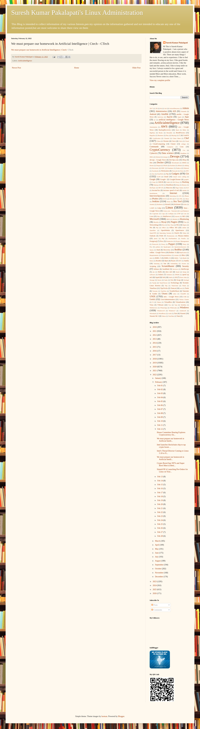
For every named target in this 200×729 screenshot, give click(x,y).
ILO (187, 188)
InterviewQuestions (157, 196)
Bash (177, 130)
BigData (152, 133)
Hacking (185, 182)
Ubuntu (164, 294)
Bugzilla (152, 135)
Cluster (173, 144)
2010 (155, 327)
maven (177, 216)
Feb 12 (160, 429)
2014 (155, 343)
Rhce (183, 255)
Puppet (171, 244)
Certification (157, 138)
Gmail (166, 177)
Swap (178, 280)
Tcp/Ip (154, 283)
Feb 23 (160, 516)
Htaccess (169, 188)
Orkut (184, 233)
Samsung (156, 263)
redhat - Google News (157, 252)
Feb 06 (160, 405)
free (153, 174)
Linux (169, 207)
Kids (185, 204)
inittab (184, 190)
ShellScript (185, 269)
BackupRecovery (165, 130)
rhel (151, 258)
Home (76, 68)
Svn (171, 280)
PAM (161, 236)
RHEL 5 (158, 258)
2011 (155, 331)
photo (155, 238)
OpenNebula (165, 230)
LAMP (152, 208)
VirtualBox (168, 302)
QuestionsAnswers (180, 247)
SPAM (177, 274)
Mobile (175, 219)
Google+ (163, 179)
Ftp (167, 174)
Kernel (167, 204)
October (158, 569)
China (158, 141)
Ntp (157, 227)
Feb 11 (160, 425)
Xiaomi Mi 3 (154, 316)
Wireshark (153, 313)
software (152, 274)
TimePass (153, 288)
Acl (165, 108)
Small (177, 272)
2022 (155, 375)
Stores (159, 280)
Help (177, 185)
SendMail (165, 269)
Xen (175, 313)
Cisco (174, 141)
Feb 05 (160, 401)
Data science (168, 153)
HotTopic (153, 188)
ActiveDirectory (174, 108)
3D (156, 108)
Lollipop (171, 213)
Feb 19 (160, 500)
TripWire (163, 291)
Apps (187, 117)
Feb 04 (160, 397)
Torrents (155, 291)
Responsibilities (166, 255)
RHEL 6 (167, 258)
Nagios (174, 222)
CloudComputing (159, 144)
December (159, 577)
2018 (155, 359)
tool (181, 288)
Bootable (169, 133)
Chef (186, 138)
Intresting (173, 196)
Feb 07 (160, 409)
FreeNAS (160, 174)
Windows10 (161, 310)
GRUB (160, 182)
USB (184, 297)
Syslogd (186, 280)
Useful (152, 299)
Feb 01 (160, 386)
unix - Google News (171, 297)
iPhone (186, 196)
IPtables (155, 199)
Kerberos (160, 204)
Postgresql (153, 241)
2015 (155, 347)
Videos (159, 302)
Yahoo (164, 316)
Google (152, 179)
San (164, 263)
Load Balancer (184, 211)
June (157, 553)
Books (161, 133)
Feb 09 (160, 417)
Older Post (136, 68)
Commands (154, 147)
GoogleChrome (175, 179)
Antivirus (160, 117)
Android (153, 114)
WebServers (153, 308)
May (157, 549)
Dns (151, 163)
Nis (151, 228)
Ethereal (186, 168)
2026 (155, 593)
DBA (151, 157)
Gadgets (175, 173)
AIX (174, 111)
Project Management (182, 241)
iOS (180, 196)
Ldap (159, 208)
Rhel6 (184, 258)
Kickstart (177, 204)
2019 (155, 363)
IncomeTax (156, 190)
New (163, 225)
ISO (171, 199)
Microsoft (154, 219)
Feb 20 (160, 504)
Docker (160, 162)
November (159, 573)
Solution (169, 274)
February (159, 382)
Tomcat (173, 288)
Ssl (176, 277)
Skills (160, 272)
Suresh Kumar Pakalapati (177, 43)
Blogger (121, 716)
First (181, 171)
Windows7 (172, 310)
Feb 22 (160, 512)
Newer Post (16, 68)
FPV (187, 171)
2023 (155, 581)
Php (163, 238)
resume (176, 255)
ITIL (181, 199)
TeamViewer (163, 283)
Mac (158, 216)
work (169, 313)
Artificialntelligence (25, 61)
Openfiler (153, 230)
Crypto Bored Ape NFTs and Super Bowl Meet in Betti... (170, 464)
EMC (163, 168)
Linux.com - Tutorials (170, 211)
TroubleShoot (174, 291)
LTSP (178, 213)
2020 (155, 367)
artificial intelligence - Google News (174, 120)
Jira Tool (177, 201)
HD (162, 185)
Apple (179, 117)
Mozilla (156, 222)
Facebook (155, 171)
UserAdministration (168, 299)
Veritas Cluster (184, 299)
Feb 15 (160, 485)
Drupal (158, 165)
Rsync (173, 261)
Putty (184, 244)
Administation (161, 111)
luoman (104, 716)
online (184, 227)
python (158, 247)
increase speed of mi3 (171, 190)
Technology (175, 283)
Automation (153, 127)
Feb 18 (160, 496)
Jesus (168, 201)
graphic (186, 179)
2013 (155, 339)
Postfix (183, 238)
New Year (171, 225)
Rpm (166, 261)
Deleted (158, 157)
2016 (155, 351)
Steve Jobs (183, 277)
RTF (179, 261)
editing (186, 165)
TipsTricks (164, 288)
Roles (151, 261)
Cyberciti (153, 153)
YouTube (171, 316)
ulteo (174, 294)
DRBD (184, 163)
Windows (184, 307)
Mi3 (183, 216)
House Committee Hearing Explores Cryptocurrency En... (171, 433)
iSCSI (165, 199)
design (165, 157)
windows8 (182, 310)
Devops (175, 156)
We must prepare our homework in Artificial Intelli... (170, 440)
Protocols (155, 244)
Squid (157, 277)
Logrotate (155, 213)
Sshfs (170, 277)
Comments (156, 610)
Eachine (172, 165)
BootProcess (180, 133)
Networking (154, 225)
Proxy (163, 244)
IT (176, 199)
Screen (184, 263)
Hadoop (155, 185)
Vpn (175, 305)
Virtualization (180, 302)
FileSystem (165, 171)
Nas (185, 222)
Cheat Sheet (177, 138)
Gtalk (168, 182)
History (184, 185)
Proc (161, 241)
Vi (153, 302)
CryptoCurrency (160, 149)
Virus (151, 305)
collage (183, 144)
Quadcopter (167, 247)
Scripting (153, 266)
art (154, 120)
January (158, 378)
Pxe (151, 247)
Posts (154, 605)
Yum (178, 316)
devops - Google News (158, 160)
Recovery (166, 250)
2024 (155, 585)
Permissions (170, 236)
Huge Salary (179, 188)
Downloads (175, 163)
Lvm (151, 216)
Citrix (180, 141)
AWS (164, 126)
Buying (173, 135)
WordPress (162, 313)
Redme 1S (172, 252)
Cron (181, 147)
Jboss (187, 199)
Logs (163, 213)
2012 (155, 335)
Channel (166, 138)
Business (160, 135)
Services (175, 269)
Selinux (156, 269)
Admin (185, 108)
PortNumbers (173, 238)
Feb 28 (160, 536)
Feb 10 (160, 421)
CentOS (186, 135)
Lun (185, 213)
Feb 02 (160, 389)
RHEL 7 (177, 258)
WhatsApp (163, 308)
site (153, 272)
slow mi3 (168, 272)
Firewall (174, 171)
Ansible (164, 114)
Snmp (184, 272)
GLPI (158, 176)
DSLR (165, 165)
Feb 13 (160, 477)
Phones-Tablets (183, 236)
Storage (152, 280)
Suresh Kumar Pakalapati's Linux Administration (77, 12)
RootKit (159, 261)
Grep (153, 182)
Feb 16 (160, 488)
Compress (170, 147)
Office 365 (173, 228)
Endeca (178, 168)
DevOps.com (173, 160)
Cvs (184, 150)
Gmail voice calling (179, 176)
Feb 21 (160, 508)
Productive (169, 241)
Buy (167, 135)
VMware (160, 305)
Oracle (176, 233)
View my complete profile (160, 80)
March (158, 541)
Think (184, 285)
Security (185, 266)
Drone (152, 165)
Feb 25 (160, 524)
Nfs (177, 225)
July (157, 557)
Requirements (154, 255)
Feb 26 (160, 528)
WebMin (183, 305)
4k (161, 108)
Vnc (169, 305)
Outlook (152, 236)
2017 (151, 108)
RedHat (178, 249)
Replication (183, 252)
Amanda (183, 111)
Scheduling (173, 263)
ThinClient (174, 285)
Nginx (185, 225)
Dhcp (184, 160)
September (159, 565)
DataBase (183, 153)
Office (164, 227)
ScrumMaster (168, 266)
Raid (158, 250)
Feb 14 (160, 481)
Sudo (166, 280)
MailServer (167, 216)
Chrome (166, 141)
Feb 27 (160, 532)
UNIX (153, 296)
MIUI (168, 219)
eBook (180, 165)
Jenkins (155, 201)
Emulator (170, 168)
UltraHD (183, 294)
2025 (155, 589)
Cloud (187, 141)
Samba (186, 261)
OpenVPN (153, 233)
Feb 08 (160, 413)
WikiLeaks (173, 308)
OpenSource (179, 230)
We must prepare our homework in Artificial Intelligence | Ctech (39, 50)
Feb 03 (160, 393)
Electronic (155, 168)
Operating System (165, 233)
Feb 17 (160, 493)
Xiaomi (182, 313)
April (157, 545)
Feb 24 (160, 520)
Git (187, 173)
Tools (187, 288)
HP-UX (160, 188)
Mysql (163, 222)
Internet (173, 193)
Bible (184, 130)
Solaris (160, 275)
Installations (153, 193)
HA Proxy (176, 182)
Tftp (166, 285)
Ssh (163, 277)
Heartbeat (169, 185)
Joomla (152, 204)
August (158, 561)
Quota (151, 250)
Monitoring (184, 219)
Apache (170, 117)
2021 (155, 371)
